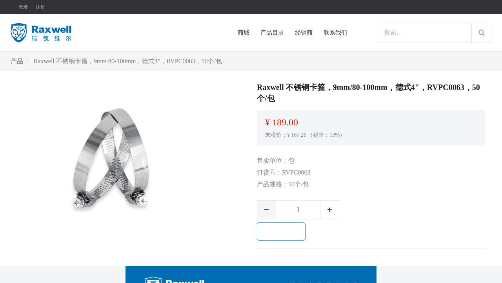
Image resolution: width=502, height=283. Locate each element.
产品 (17, 61)
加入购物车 (281, 231)
